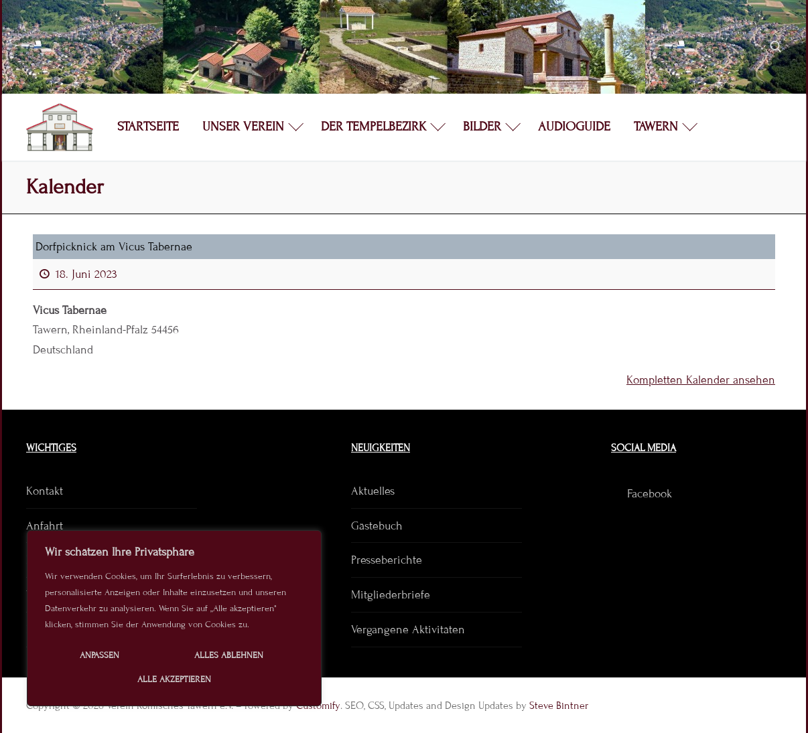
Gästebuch (377, 526)
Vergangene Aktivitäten (408, 630)
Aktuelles (373, 491)
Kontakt (44, 491)
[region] (174, 618)
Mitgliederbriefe (390, 595)
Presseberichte (386, 560)
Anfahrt (44, 526)
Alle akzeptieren (174, 679)
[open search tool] (776, 47)
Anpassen (99, 655)
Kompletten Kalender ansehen (700, 380)
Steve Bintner (558, 706)
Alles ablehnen (228, 655)
